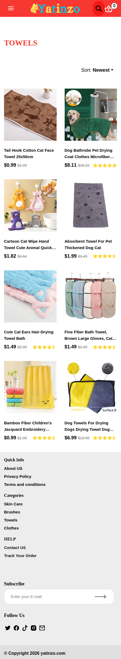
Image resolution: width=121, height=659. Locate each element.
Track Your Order (21, 555)
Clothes (12, 528)
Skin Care (14, 504)
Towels (12, 520)
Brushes (13, 512)
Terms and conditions (25, 484)
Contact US (16, 547)
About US (14, 468)
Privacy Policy (18, 476)
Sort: (95, 70)
